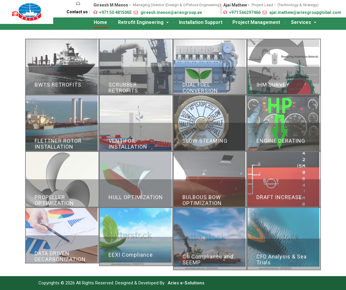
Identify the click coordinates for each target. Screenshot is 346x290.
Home (100, 22)
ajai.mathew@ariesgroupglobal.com (305, 12)
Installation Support (200, 22)
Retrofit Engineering (141, 22)
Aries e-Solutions (186, 283)
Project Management (256, 22)
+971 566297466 (245, 12)
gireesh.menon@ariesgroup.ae (171, 12)
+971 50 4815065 (115, 12)
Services (301, 22)
